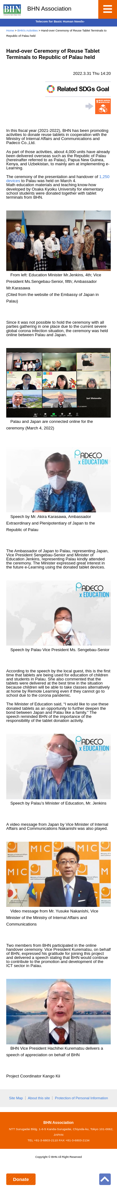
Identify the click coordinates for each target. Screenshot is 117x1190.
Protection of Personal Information (81, 1098)
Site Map (16, 1098)
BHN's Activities (27, 30)
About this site (39, 1098)
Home (10, 30)
